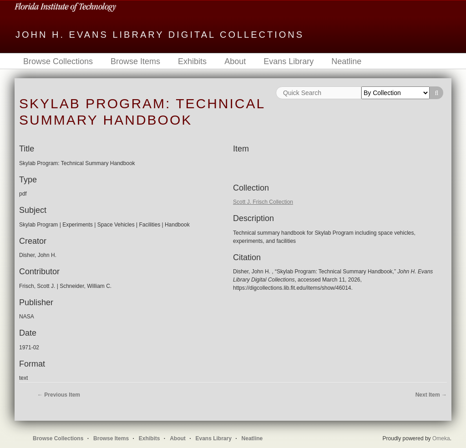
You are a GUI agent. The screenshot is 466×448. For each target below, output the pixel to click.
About (235, 61)
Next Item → (431, 395)
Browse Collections (58, 61)
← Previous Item (58, 395)
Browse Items (135, 61)
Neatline (346, 61)
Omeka (441, 438)
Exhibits (192, 61)
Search (436, 92)
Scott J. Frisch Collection (263, 202)
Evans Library (288, 61)
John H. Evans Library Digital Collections (159, 35)
